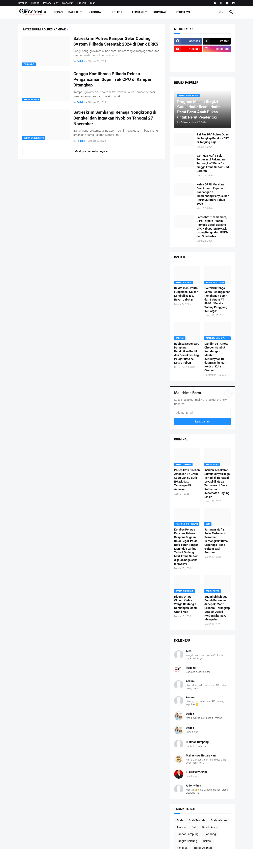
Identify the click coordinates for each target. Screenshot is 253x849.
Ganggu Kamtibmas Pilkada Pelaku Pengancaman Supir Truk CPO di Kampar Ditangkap (112, 79)
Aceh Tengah (197, 820)
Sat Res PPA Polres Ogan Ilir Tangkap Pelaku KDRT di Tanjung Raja (213, 138)
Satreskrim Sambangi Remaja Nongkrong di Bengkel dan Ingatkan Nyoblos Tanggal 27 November (114, 118)
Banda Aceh (209, 827)
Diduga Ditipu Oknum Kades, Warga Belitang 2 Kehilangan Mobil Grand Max (185, 604)
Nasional (95, 12)
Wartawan (67, 3)
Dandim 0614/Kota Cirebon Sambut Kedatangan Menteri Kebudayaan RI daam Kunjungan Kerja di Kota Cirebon (216, 357)
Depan (58, 12)
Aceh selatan (219, 820)
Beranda (22, 3)
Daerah (73, 12)
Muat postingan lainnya (90, 151)
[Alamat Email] (202, 412)
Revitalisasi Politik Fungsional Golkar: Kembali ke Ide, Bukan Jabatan (186, 293)
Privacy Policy (50, 3)
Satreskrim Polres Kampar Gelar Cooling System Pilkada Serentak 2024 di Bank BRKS (115, 41)
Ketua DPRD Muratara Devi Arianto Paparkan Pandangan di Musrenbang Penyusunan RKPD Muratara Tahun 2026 (213, 194)
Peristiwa (183, 12)
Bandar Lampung (188, 834)
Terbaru (138, 12)
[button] (221, 12)
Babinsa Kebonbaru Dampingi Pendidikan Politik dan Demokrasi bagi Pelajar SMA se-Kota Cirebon (187, 353)
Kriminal (160, 12)
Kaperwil (81, 3)
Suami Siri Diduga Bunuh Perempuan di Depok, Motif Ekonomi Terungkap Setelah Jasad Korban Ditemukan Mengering (217, 608)
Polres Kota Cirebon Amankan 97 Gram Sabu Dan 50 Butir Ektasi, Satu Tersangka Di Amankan (187, 479)
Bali (194, 827)
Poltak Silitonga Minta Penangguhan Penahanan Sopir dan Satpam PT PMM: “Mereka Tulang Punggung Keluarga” (217, 299)
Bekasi (207, 841)
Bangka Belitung (187, 841)
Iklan (92, 3)
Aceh (180, 820)
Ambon (181, 827)
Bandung (210, 834)
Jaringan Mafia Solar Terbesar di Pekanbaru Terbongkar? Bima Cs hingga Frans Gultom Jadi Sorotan (213, 163)
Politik (117, 12)
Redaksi (35, 3)
